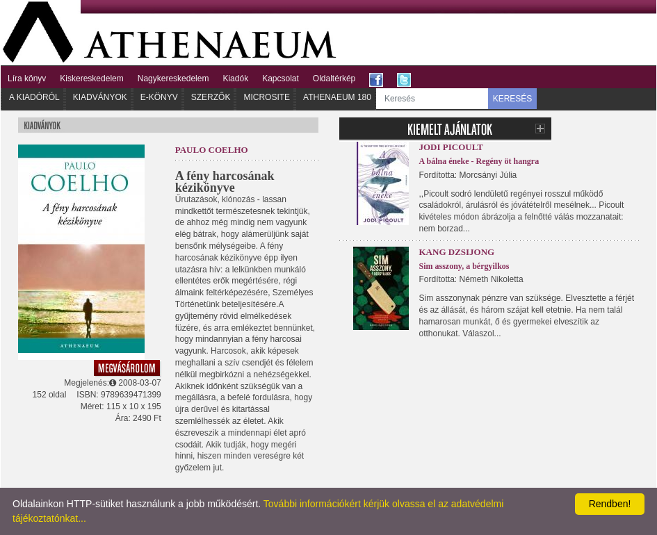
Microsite (266, 97)
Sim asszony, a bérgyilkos (464, 266)
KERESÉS (513, 99)
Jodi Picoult (451, 147)
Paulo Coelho (211, 150)
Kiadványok (100, 97)
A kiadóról (34, 97)
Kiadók (235, 78)
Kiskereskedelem (91, 78)
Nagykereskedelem (173, 78)
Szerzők (211, 97)
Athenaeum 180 (337, 97)
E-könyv (159, 97)
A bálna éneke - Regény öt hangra (479, 161)
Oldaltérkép (334, 78)
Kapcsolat (280, 78)
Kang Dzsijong (457, 252)
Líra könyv (27, 78)
